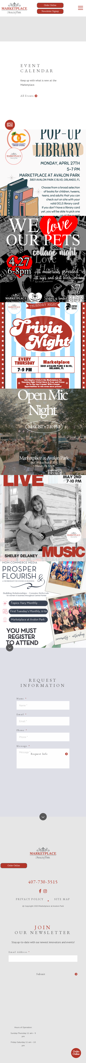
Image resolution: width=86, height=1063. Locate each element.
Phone (22, 730)
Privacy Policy (30, 899)
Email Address (19, 951)
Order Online (76, 1053)
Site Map (62, 899)
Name (22, 698)
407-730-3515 (43, 882)
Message (23, 745)
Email (22, 714)
